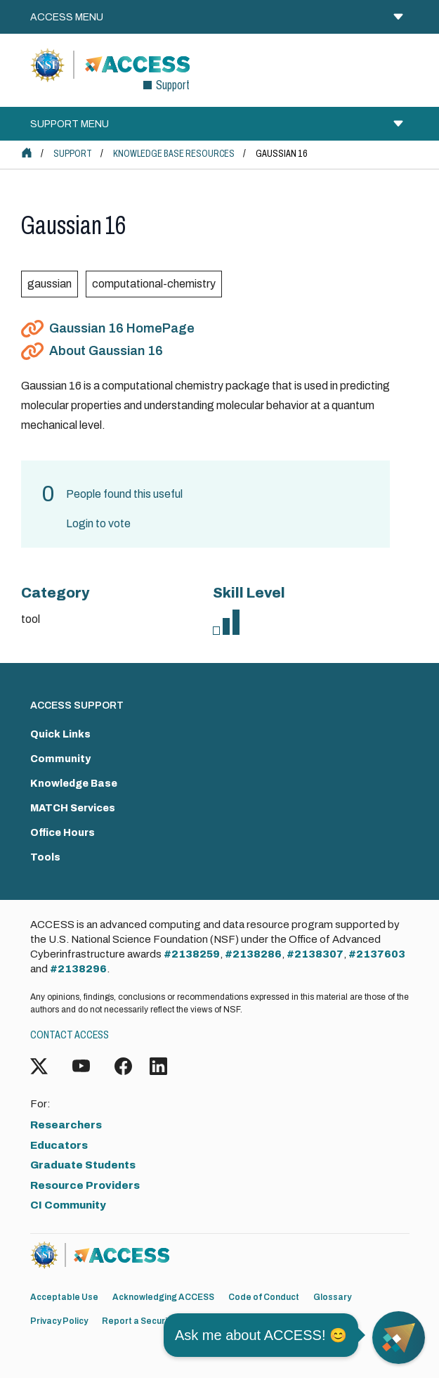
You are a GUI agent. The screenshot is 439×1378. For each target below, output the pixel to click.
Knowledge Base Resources (174, 153)
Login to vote (98, 523)
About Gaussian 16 (106, 351)
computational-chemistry (154, 284)
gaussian (49, 284)
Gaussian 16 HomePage (122, 328)
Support (72, 153)
